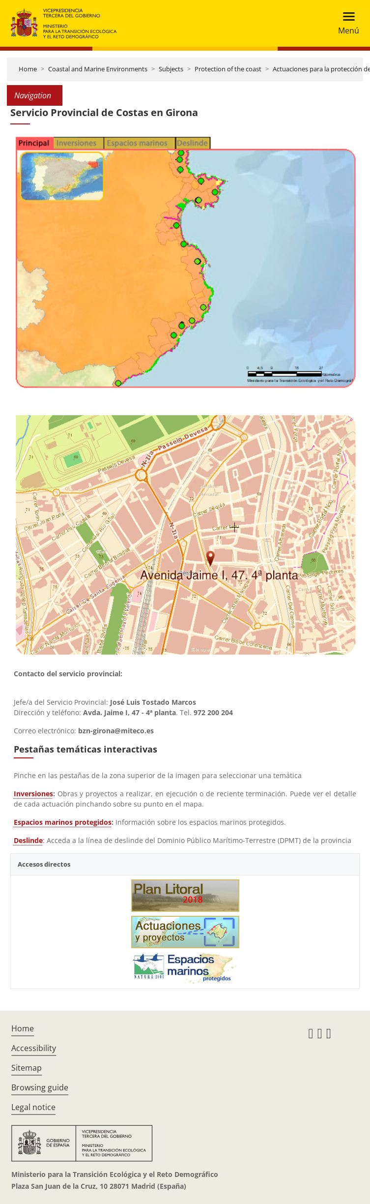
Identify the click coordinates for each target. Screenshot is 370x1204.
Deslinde (28, 840)
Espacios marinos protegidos (63, 822)
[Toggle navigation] (346, 23)
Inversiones (33, 793)
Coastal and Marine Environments (97, 68)
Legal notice (33, 1107)
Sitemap (26, 1067)
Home (28, 68)
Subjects (171, 68)
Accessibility (33, 1048)
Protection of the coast (228, 68)
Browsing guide (39, 1087)
